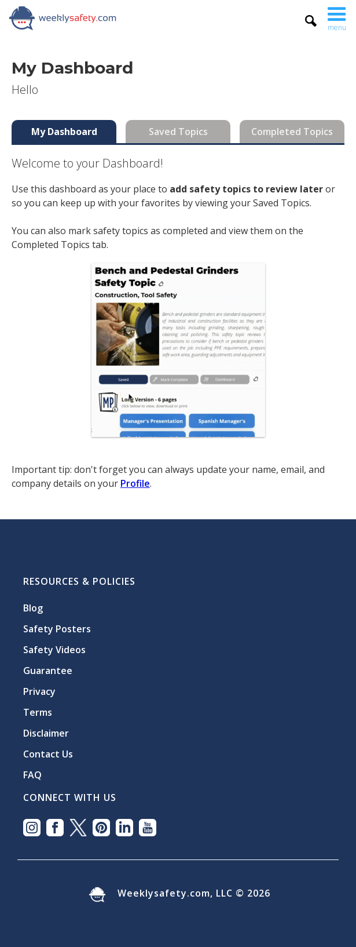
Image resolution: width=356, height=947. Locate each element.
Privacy (39, 691)
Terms (37, 712)
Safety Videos (54, 649)
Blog (33, 608)
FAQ (32, 774)
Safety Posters (57, 628)
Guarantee (47, 670)
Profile (135, 483)
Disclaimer (46, 733)
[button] (336, 17)
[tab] (64, 131)
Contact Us (48, 754)
